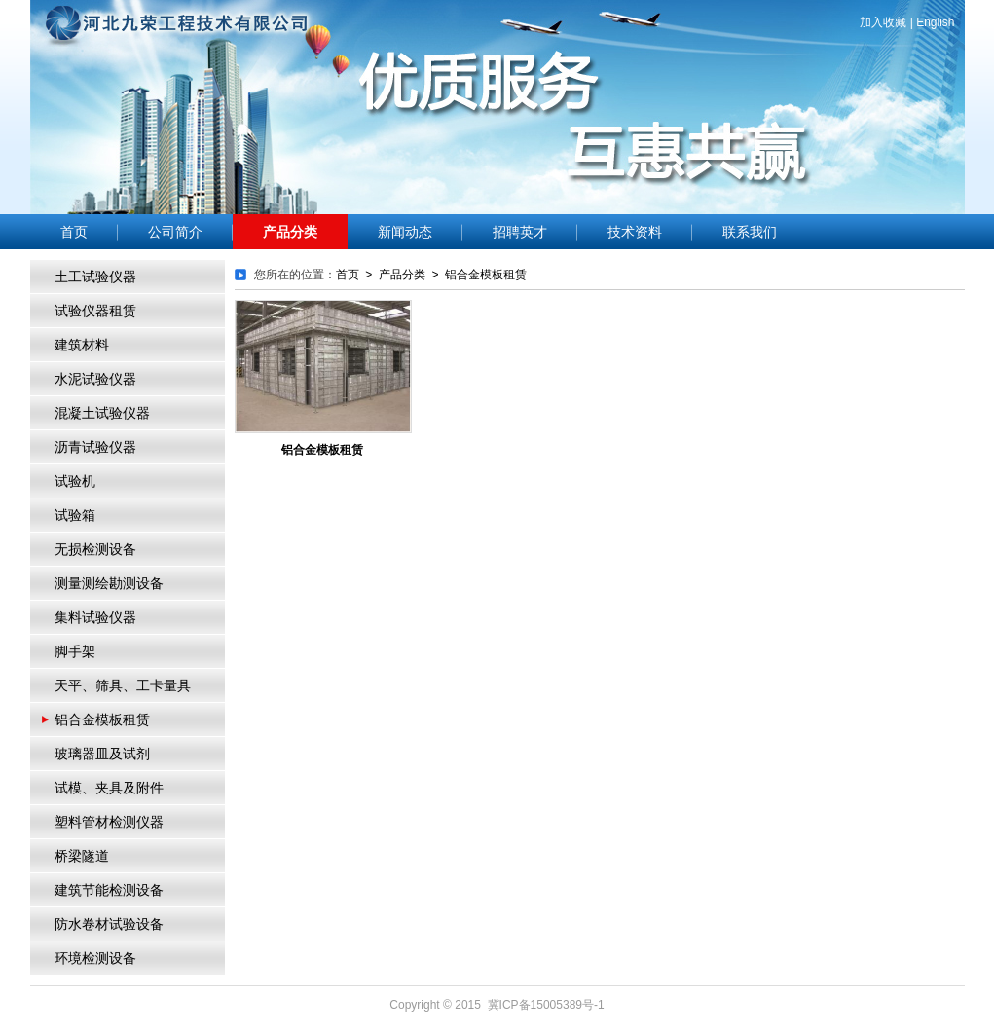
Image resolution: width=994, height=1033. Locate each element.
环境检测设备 (95, 958)
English (935, 22)
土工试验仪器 (95, 277)
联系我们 (749, 232)
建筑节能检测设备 (109, 890)
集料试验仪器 (95, 617)
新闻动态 (405, 232)
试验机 (75, 481)
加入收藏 (883, 22)
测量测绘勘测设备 (109, 583)
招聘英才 (520, 232)
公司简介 (175, 232)
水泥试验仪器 (95, 379)
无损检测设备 (95, 549)
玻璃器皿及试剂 (102, 754)
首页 (74, 232)
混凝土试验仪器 (102, 413)
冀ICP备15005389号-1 (546, 1005)
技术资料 (634, 232)
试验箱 (75, 515)
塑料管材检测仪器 (109, 822)
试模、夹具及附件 (109, 788)
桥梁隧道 (82, 856)
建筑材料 (82, 345)
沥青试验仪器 (95, 447)
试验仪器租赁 (95, 311)
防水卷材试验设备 (109, 924)
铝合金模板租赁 (102, 720)
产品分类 (290, 232)
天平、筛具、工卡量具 (123, 686)
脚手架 (75, 652)
